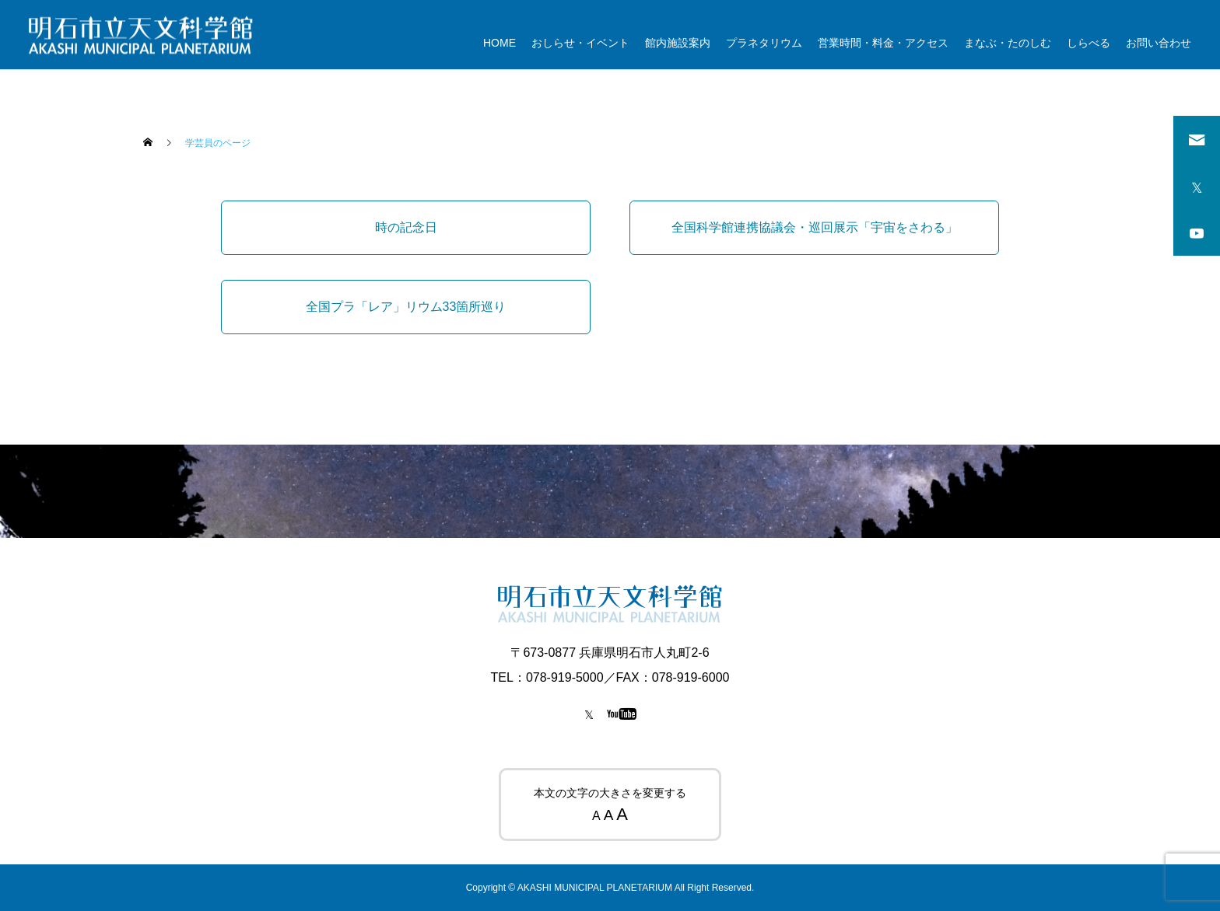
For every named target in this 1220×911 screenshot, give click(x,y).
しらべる (1088, 43)
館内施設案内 (677, 43)
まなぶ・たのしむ (1007, 43)
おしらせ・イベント (580, 43)
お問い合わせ (1158, 43)
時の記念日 (406, 227)
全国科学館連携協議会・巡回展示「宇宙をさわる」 (814, 227)
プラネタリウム (764, 43)
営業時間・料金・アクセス (883, 43)
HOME (499, 43)
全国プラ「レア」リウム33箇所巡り (406, 306)
